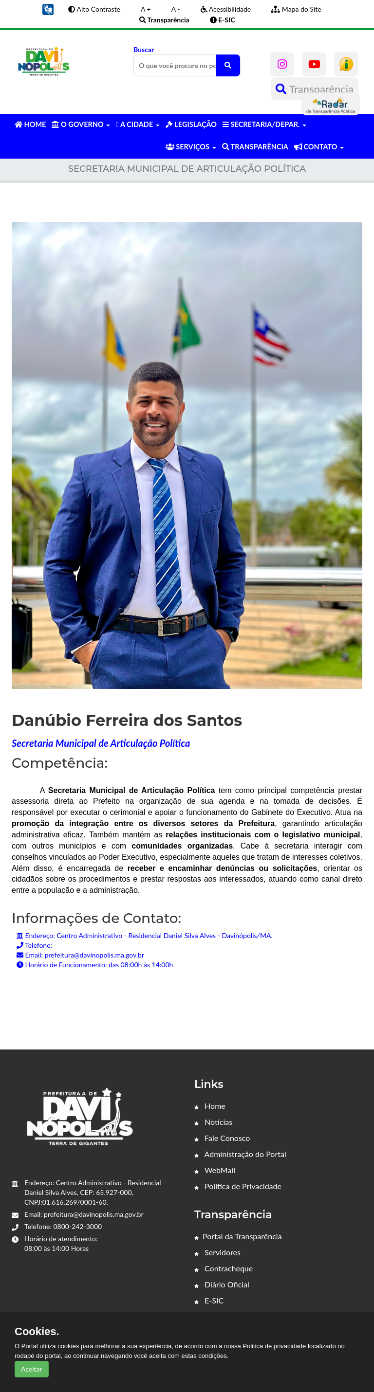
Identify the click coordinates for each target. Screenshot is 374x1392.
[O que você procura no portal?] (228, 65)
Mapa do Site (296, 9)
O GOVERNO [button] (81, 124)
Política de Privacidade (237, 1186)
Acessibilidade (226, 9)
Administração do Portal (240, 1153)
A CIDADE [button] (137, 124)
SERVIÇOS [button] (191, 147)
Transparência (315, 88)
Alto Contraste (94, 9)
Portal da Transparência (238, 1236)
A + (146, 9)
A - (175, 9)
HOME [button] (30, 124)
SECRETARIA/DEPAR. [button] (264, 124)
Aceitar (31, 1369)
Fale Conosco (222, 1137)
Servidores (217, 1252)
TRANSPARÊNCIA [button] (255, 147)
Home (209, 1105)
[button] (47, 8)
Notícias (213, 1121)
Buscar (187, 60)
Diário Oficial (221, 1284)
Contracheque (223, 1268)
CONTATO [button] (319, 147)
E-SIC (209, 1300)
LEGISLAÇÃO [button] (191, 124)
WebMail (214, 1170)
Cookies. (37, 1332)
